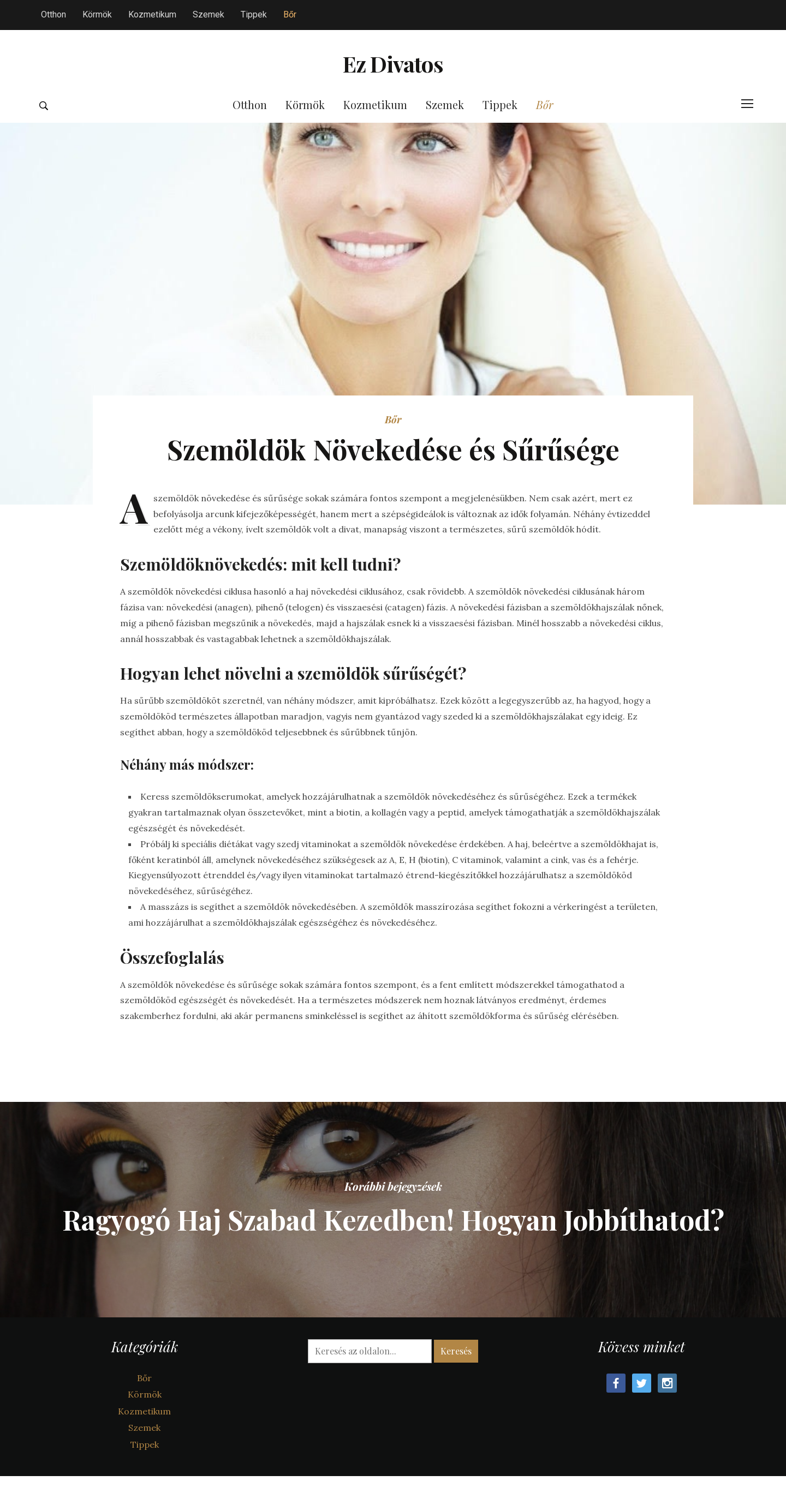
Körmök (97, 14)
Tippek (254, 14)
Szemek (208, 14)
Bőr (289, 14)
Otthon (53, 14)
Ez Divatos (393, 79)
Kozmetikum (152, 14)
